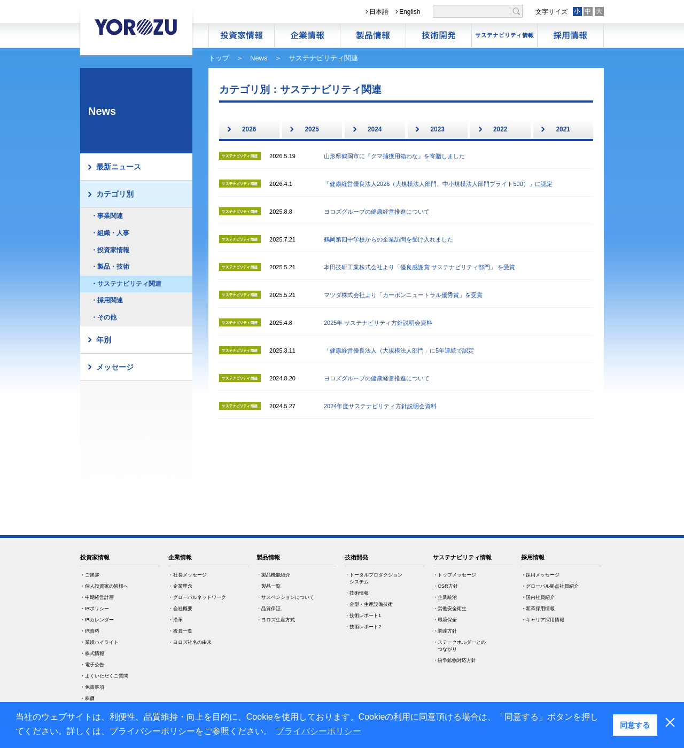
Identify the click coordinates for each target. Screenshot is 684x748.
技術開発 (438, 35)
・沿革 (175, 619)
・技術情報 (357, 593)
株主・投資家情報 (241, 35)
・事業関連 (107, 216)
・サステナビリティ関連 (126, 283)
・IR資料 (89, 631)
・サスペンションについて (285, 597)
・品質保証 (268, 608)
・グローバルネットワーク (197, 597)
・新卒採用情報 (538, 608)
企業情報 (307, 35)
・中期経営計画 (97, 597)
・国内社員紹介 (538, 597)
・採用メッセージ (540, 575)
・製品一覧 (268, 586)
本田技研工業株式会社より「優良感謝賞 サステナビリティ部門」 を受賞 (419, 267)
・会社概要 (180, 608)
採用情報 (570, 35)
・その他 (103, 317)
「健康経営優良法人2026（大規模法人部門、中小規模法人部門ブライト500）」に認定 (438, 184)
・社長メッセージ (187, 575)
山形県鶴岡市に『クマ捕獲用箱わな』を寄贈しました (394, 156)
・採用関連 (107, 300)
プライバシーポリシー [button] (318, 731)
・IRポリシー (94, 608)
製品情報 (373, 35)
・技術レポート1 (363, 615)
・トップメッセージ (454, 575)
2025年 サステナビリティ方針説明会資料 (378, 323)
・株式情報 (92, 653)
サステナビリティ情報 (504, 35)
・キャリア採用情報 (542, 619)
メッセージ (115, 367)
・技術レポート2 (363, 626)
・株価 (87, 698)
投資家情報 (95, 557)
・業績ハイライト (99, 642)
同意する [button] (635, 725)
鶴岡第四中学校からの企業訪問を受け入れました (388, 239)
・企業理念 (180, 586)
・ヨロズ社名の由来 (190, 642)
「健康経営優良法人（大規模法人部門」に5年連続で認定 (399, 350)
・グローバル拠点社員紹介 (550, 586)
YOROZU (136, 26)
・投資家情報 (110, 250)
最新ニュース (118, 166)
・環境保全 (445, 619)
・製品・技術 (110, 266)
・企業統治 (445, 597)
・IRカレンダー (97, 619)
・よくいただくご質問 (104, 676)
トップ (218, 58)
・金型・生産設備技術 (369, 604)
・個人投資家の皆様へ (104, 586)
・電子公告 (92, 664)
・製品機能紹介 (273, 575)
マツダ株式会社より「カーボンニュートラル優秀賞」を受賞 (403, 295)
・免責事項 (92, 687)
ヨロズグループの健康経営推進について (377, 211)
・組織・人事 (110, 233)
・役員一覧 (180, 631)
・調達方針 (445, 631)
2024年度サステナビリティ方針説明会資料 (380, 406)
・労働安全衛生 (450, 608)
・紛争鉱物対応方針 (454, 660)
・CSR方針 (445, 586)
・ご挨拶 (89, 575)
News (259, 58)
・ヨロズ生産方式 (275, 619)
